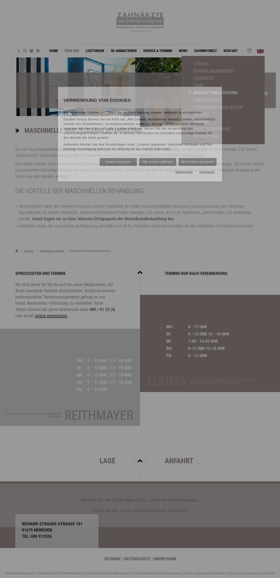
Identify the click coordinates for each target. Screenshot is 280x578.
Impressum (206, 172)
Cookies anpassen (118, 162)
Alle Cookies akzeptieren (197, 162)
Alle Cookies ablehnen (157, 162)
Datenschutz (184, 172)
